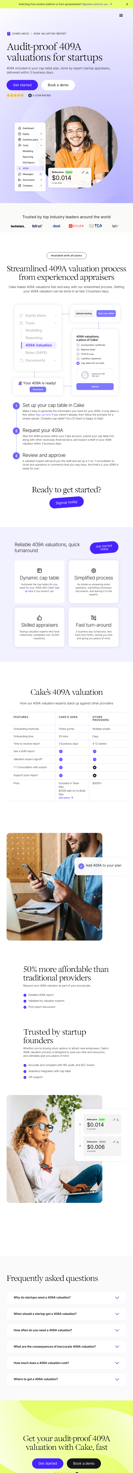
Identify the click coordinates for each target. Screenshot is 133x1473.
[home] (15, 15)
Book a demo (58, 85)
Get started (22, 85)
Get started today (104, 547)
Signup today (66, 502)
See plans (64, 797)
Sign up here (43, 415)
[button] (121, 15)
